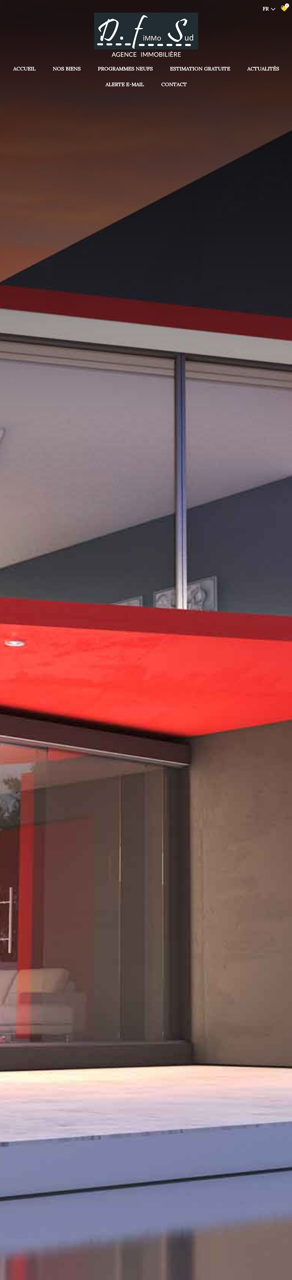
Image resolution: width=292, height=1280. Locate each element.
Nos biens (67, 68)
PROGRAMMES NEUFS (125, 68)
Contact (174, 84)
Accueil (24, 68)
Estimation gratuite (200, 68)
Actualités (263, 68)
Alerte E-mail (125, 84)
